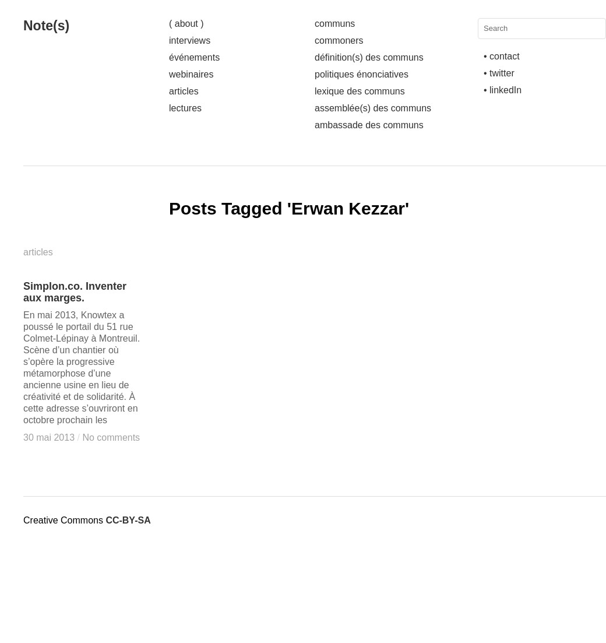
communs (335, 24)
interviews (189, 40)
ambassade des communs (369, 125)
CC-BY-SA (127, 520)
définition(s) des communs (369, 57)
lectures (185, 108)
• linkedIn (503, 90)
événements (194, 57)
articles (184, 91)
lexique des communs (360, 91)
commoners (339, 40)
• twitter (499, 73)
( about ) (186, 24)
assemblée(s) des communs (373, 108)
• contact (502, 56)
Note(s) (46, 25)
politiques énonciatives (361, 74)
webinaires (191, 74)
